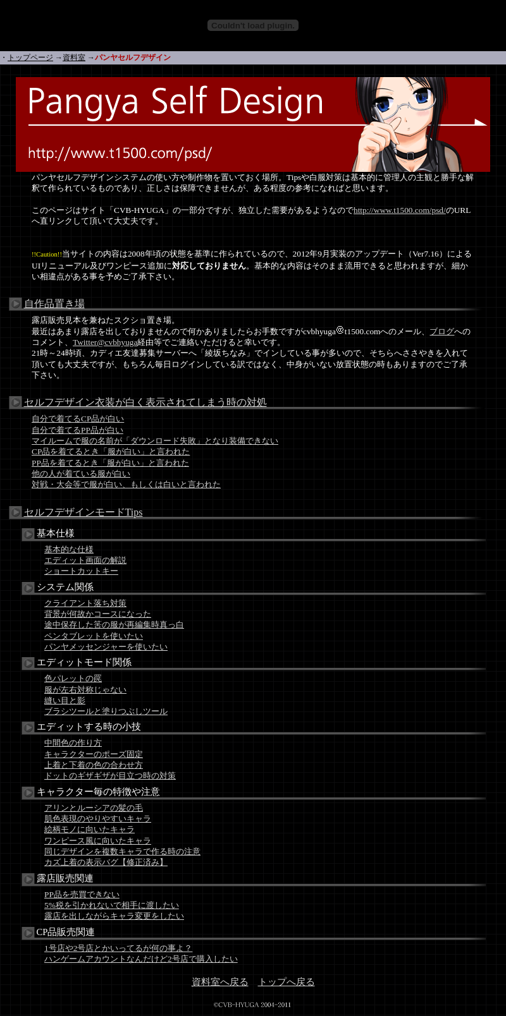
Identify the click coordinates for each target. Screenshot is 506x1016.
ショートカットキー (81, 571)
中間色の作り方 (73, 742)
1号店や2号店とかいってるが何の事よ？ (118, 948)
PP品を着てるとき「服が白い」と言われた (110, 463)
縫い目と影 (64, 700)
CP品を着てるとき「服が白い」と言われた (111, 451)
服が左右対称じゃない (85, 689)
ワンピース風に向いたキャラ (97, 840)
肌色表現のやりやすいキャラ (97, 818)
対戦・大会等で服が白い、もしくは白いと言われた (126, 484)
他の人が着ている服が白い (81, 473)
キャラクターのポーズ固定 (93, 754)
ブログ (441, 331)
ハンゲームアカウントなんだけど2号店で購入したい (141, 959)
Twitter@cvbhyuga (105, 342)
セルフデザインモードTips (83, 512)
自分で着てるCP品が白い (78, 418)
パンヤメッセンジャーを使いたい (106, 646)
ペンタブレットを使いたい (93, 636)
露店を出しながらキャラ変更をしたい (114, 916)
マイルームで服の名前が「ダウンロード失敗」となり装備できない (155, 440)
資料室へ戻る (220, 982)
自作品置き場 (54, 303)
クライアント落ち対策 (85, 603)
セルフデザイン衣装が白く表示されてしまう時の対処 (145, 402)
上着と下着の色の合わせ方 (93, 765)
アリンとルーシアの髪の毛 (93, 808)
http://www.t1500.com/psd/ (400, 210)
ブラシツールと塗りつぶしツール (106, 711)
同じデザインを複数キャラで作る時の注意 (122, 851)
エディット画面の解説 (85, 560)
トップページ (30, 57)
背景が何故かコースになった (97, 614)
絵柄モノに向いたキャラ (89, 829)
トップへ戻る (286, 982)
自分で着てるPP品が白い (77, 430)
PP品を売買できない (82, 894)
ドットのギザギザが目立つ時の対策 (110, 775)
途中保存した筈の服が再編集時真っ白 (114, 624)
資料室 (74, 57)
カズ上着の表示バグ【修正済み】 (106, 862)
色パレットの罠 (73, 678)
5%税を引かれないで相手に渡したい (111, 905)
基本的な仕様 (69, 549)
